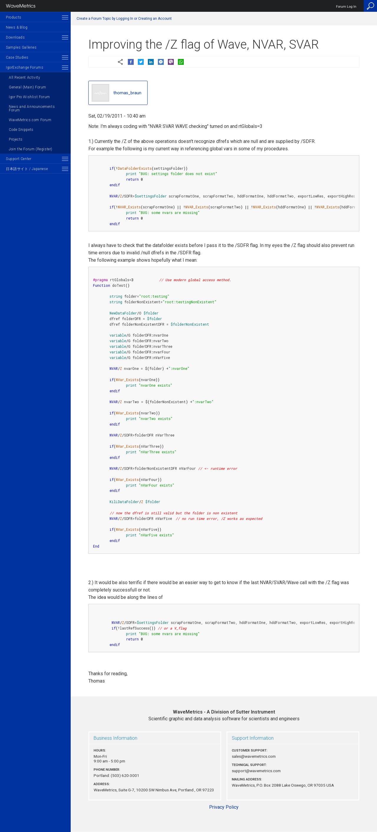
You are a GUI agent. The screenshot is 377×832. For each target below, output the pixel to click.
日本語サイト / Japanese (27, 169)
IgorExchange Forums (24, 67)
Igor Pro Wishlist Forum (29, 97)
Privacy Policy (224, 807)
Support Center (18, 159)
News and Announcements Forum (32, 108)
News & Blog (17, 27)
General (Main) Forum (27, 87)
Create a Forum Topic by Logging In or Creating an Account (124, 19)
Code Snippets (21, 130)
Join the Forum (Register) (30, 149)
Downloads (15, 37)
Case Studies (17, 57)
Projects (16, 139)
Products (14, 17)
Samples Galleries (21, 47)
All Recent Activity (24, 77)
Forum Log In (346, 7)
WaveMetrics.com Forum (30, 120)
